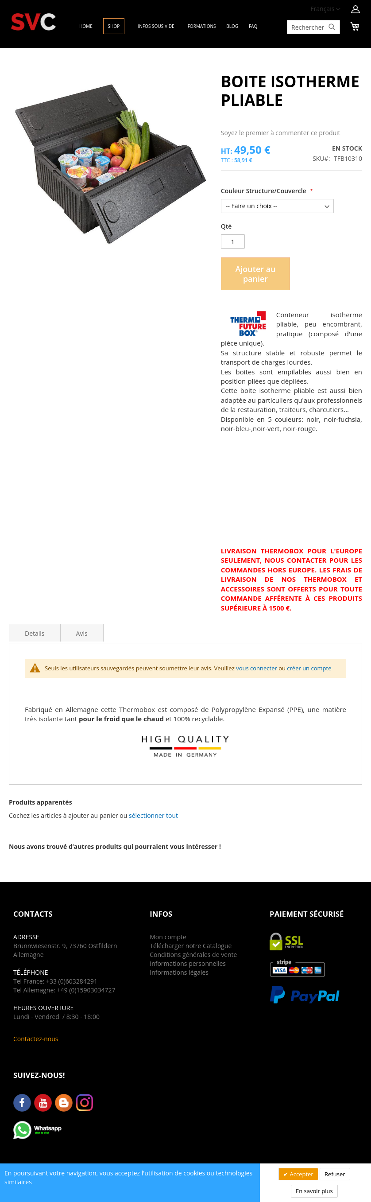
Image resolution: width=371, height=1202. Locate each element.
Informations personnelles (188, 963)
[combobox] (313, 27)
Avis (82, 633)
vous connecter (256, 668)
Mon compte (168, 937)
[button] (153, 815)
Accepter (300, 1174)
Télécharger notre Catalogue (191, 945)
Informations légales (179, 972)
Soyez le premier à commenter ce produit (280, 132)
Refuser (335, 1174)
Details (35, 633)
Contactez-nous (35, 1039)
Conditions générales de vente (193, 954)
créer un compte (309, 668)
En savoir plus (314, 1191)
